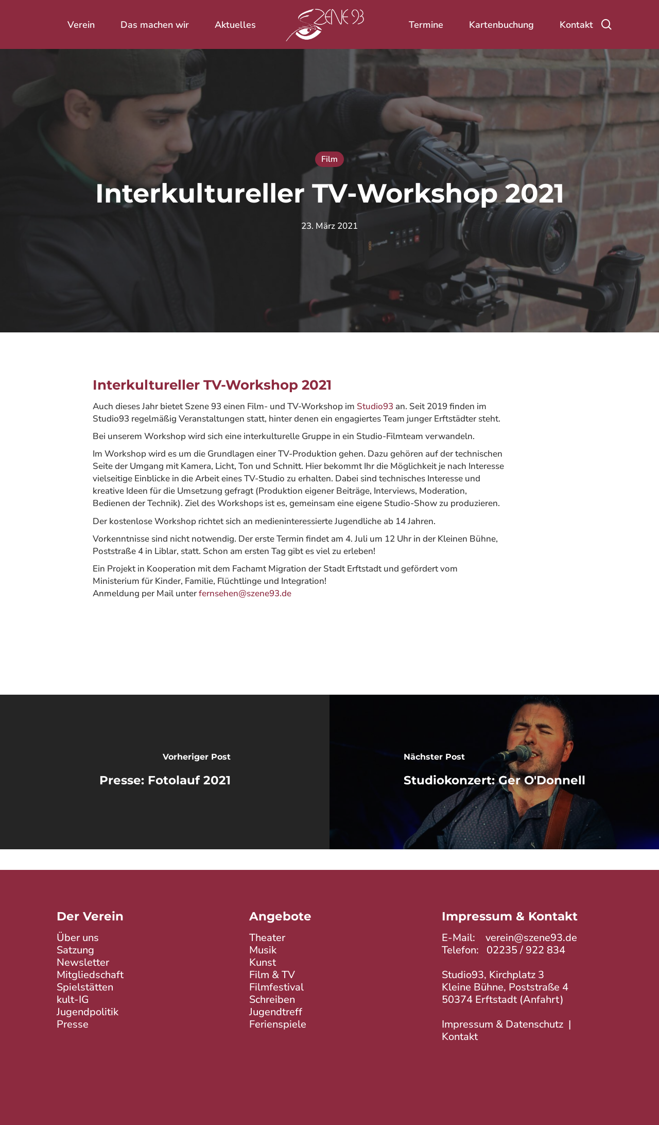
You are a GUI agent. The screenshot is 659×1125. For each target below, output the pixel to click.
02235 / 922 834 (526, 950)
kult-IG (73, 999)
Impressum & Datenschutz (502, 1024)
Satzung (75, 950)
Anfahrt (541, 999)
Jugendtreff (275, 1012)
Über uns (78, 938)
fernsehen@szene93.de (245, 593)
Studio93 (375, 406)
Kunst (262, 962)
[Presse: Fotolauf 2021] (165, 772)
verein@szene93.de (531, 938)
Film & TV (272, 975)
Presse (73, 1024)
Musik (262, 950)
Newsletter (83, 962)
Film (329, 159)
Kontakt (460, 1037)
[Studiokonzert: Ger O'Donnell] (494, 772)
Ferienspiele (277, 1024)
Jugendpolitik (87, 1012)
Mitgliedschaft (90, 975)
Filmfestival (276, 987)
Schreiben (272, 999)
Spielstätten (85, 987)
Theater (267, 938)
